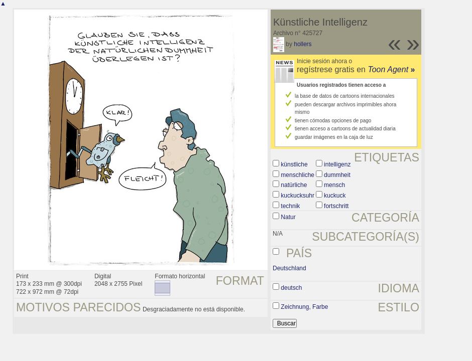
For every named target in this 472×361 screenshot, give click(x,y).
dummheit (337, 174)
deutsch (291, 287)
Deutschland (289, 268)
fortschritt (336, 206)
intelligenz (337, 164)
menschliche (297, 174)
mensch (334, 185)
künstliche (294, 164)
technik (290, 206)
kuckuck (334, 195)
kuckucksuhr (297, 195)
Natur (288, 217)
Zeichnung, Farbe (304, 306)
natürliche (294, 185)
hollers (302, 44)
